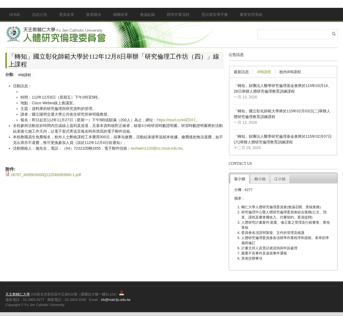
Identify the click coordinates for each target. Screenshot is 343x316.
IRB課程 (24, 75)
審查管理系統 (251, 15)
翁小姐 (239, 179)
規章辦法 (93, 15)
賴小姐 (260, 179)
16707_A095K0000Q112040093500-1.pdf (46, 175)
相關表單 (120, 15)
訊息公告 (39, 15)
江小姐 (280, 179)
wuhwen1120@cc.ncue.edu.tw (156, 148)
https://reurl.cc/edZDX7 (176, 120)
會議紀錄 (147, 15)
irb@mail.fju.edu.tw (116, 300)
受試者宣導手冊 (214, 15)
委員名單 (66, 15)
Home (14, 15)
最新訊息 (241, 72)
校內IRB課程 (290, 72)
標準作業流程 (178, 15)
